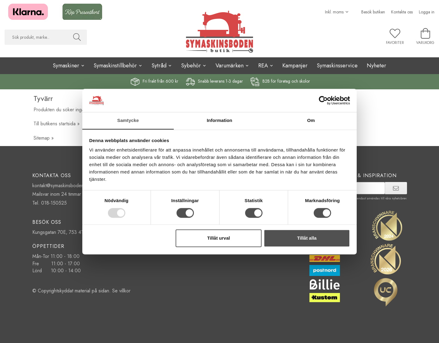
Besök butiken (373, 12)
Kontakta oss (402, 12)
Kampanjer (295, 66)
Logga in (426, 12)
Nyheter (376, 66)
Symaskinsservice (337, 66)
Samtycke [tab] (128, 120)
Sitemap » (44, 137)
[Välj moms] (337, 11)
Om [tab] (311, 120)
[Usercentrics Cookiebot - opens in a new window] (323, 100)
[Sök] (77, 37)
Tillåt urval (218, 238)
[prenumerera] (396, 188)
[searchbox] (36, 37)
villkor (124, 290)
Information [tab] (219, 120)
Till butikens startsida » (57, 123)
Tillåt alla (306, 238)
